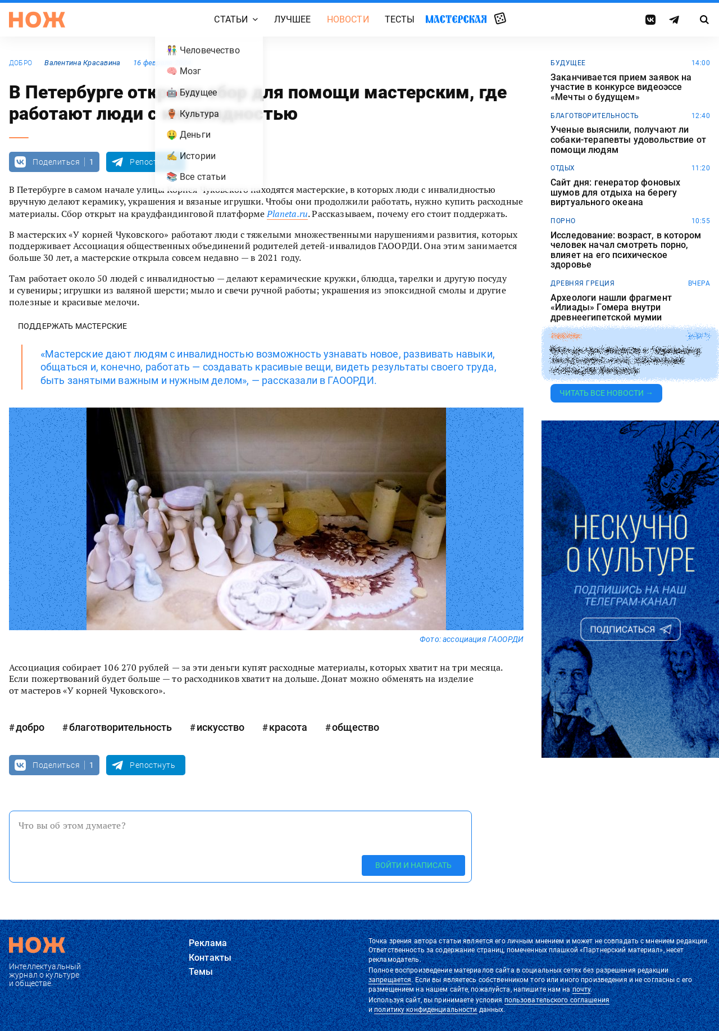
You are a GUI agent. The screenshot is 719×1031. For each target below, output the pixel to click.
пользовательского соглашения (556, 1000)
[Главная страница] (37, 19)
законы (565, 336)
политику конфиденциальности (425, 1010)
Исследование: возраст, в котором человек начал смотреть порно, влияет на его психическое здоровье (625, 250)
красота (288, 727)
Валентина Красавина (82, 62)
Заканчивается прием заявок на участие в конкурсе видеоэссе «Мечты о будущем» (621, 87)
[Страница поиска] (704, 19)
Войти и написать (413, 865)
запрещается (389, 980)
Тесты (400, 19)
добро (20, 63)
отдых (562, 168)
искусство (220, 727)
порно (563, 221)
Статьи (231, 19)
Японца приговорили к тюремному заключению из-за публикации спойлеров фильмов (625, 360)
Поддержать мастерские (72, 326)
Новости (348, 19)
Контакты (210, 957)
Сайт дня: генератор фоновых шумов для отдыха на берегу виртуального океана (615, 192)
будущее (568, 63)
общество (355, 727)
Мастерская (456, 19)
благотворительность (120, 727)
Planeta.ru (287, 213)
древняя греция (582, 283)
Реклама (208, 943)
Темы (201, 971)
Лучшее (292, 19)
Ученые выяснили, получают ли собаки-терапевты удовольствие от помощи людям (628, 140)
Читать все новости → (606, 392)
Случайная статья (500, 19)
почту (581, 989)
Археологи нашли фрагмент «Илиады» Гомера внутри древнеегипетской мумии (611, 308)
